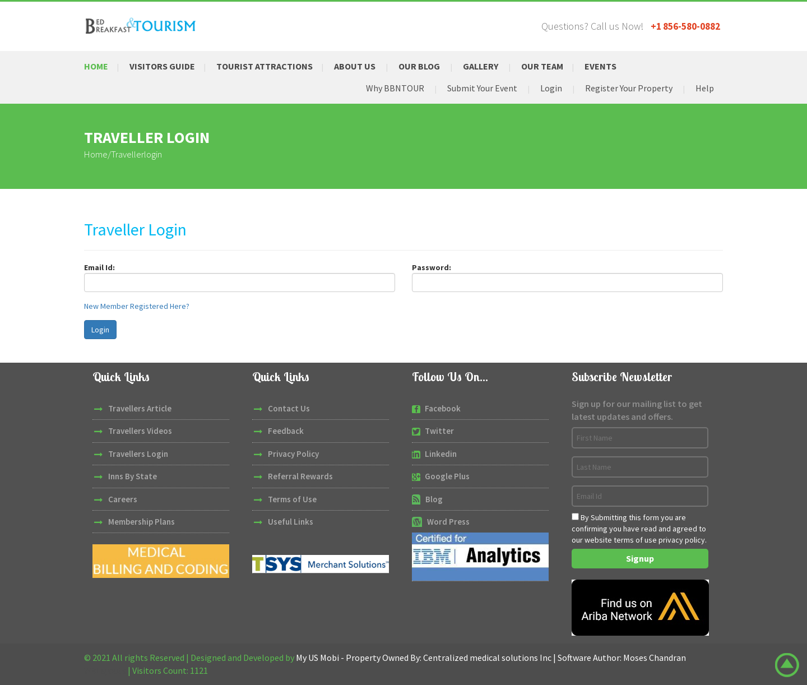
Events (600, 66)
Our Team (542, 66)
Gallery (480, 66)
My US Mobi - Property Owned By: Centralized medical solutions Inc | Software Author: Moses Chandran (491, 657)
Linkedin (441, 453)
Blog (434, 499)
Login (551, 88)
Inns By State (132, 476)
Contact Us (289, 408)
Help (704, 88)
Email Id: (99, 267)
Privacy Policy (293, 453)
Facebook (443, 408)
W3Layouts (105, 670)
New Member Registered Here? (136, 306)
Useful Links (290, 521)
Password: (431, 267)
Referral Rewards (300, 476)
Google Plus (447, 476)
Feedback (286, 430)
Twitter (439, 430)
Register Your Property (628, 88)
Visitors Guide (162, 66)
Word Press (448, 521)
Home (96, 66)
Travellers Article (139, 408)
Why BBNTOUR (395, 88)
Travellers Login (138, 453)
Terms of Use (292, 499)
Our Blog (419, 66)
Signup (640, 558)
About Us (354, 66)
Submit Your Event (482, 88)
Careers (122, 499)
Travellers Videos (140, 430)
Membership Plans (141, 521)
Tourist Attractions (264, 66)
